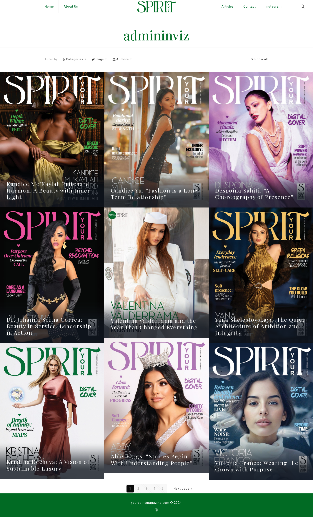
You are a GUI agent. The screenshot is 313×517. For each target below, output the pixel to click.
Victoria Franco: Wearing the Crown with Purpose (256, 466)
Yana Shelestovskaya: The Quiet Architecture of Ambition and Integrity (260, 326)
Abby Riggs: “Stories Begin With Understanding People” (151, 459)
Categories (74, 59)
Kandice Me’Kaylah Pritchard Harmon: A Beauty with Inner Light (48, 190)
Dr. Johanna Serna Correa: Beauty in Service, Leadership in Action (49, 326)
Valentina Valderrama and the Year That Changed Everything (154, 324)
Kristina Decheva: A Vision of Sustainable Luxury (48, 465)
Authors (122, 59)
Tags (99, 59)
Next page (184, 488)
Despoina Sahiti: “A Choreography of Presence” (254, 193)
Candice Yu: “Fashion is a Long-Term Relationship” (156, 193)
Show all (259, 59)
